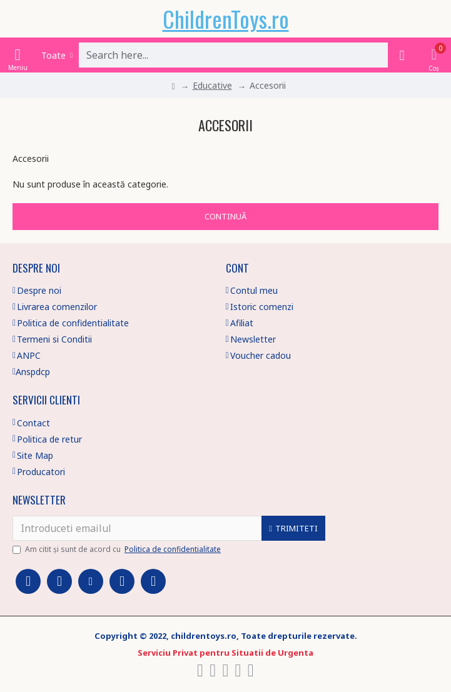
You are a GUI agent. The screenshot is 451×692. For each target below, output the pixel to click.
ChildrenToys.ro (226, 18)
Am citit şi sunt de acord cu (118, 549)
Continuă (225, 216)
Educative (212, 85)
